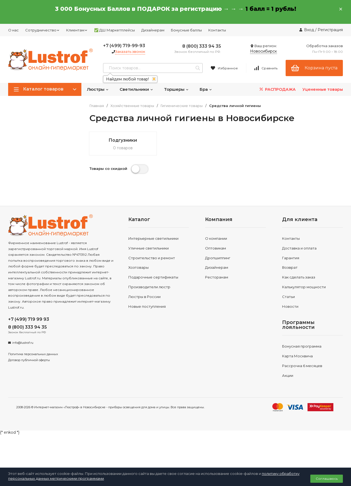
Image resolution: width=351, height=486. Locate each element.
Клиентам (77, 30)
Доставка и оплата (299, 248)
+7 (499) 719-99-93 (124, 45)
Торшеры (176, 89)
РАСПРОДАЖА (277, 89)
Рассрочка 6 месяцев (302, 366)
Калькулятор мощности (304, 287)
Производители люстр (149, 287)
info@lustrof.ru (22, 343)
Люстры (98, 89)
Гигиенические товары (182, 106)
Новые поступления (147, 306)
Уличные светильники (148, 248)
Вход (309, 29)
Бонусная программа (301, 346)
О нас (13, 30)
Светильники (136, 89)
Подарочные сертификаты (153, 277)
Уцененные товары (322, 89)
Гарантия (290, 258)
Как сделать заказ (298, 277)
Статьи (288, 296)
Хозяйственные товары (132, 106)
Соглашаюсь (327, 479)
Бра (206, 89)
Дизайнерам (152, 30)
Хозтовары (138, 267)
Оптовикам (215, 248)
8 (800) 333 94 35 (201, 46)
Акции (287, 375)
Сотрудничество (42, 30)
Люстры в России (144, 296)
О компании (216, 238)
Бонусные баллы (186, 30)
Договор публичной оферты (29, 360)
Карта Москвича (297, 356)
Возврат (290, 267)
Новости (290, 306)
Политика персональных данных (33, 354)
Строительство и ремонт (151, 258)
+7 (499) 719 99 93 (28, 319)
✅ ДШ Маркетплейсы (114, 30)
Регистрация (330, 29)
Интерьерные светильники (153, 238)
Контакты (217, 30)
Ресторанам (216, 277)
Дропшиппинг (217, 258)
